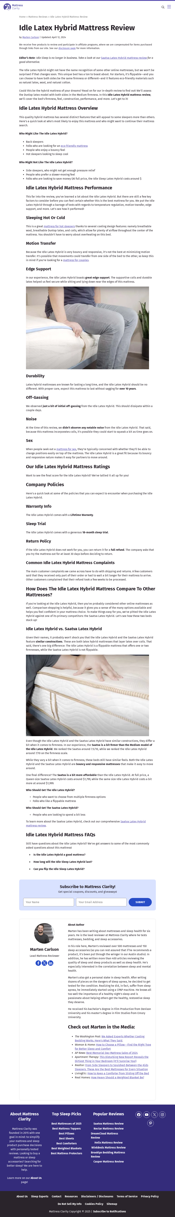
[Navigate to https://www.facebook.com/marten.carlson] (38, 963)
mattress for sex (66, 449)
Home (22, 16)
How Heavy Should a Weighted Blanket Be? (117, 1077)
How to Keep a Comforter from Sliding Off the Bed (118, 1073)
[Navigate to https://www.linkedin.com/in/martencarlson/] (50, 963)
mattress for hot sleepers (59, 226)
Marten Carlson (30, 37)
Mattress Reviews (38, 16)
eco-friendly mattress (74, 145)
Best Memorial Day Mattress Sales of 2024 (112, 1052)
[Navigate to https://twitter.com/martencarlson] (44, 963)
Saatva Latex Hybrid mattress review (124, 57)
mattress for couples (76, 260)
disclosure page (67, 48)
